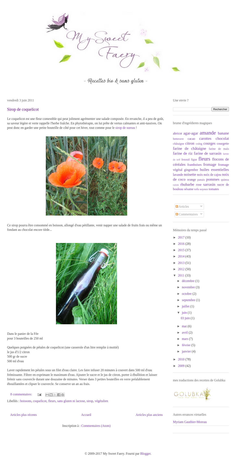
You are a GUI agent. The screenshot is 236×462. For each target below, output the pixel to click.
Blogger (145, 453)
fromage (209, 164)
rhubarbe (187, 184)
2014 (181, 256)
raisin (176, 184)
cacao (191, 138)
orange (191, 179)
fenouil (185, 159)
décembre (188, 281)
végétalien (101, 401)
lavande (178, 174)
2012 (181, 269)
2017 (181, 237)
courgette (223, 143)
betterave (178, 138)
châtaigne (178, 143)
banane (223, 133)
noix (200, 174)
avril (185, 332)
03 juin (186, 318)
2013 (181, 263)
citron (189, 143)
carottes (205, 138)
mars (185, 339)
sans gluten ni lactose (71, 401)
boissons (25, 401)
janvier (187, 351)
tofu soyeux (201, 189)
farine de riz (182, 153)
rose (199, 184)
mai (185, 326)
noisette (190, 174)
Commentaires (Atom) (95, 425)
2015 (181, 250)
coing (199, 143)
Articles (182, 206)
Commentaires (187, 214)
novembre (189, 287)
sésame (188, 189)
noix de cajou (212, 174)
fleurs (52, 401)
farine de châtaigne (189, 148)
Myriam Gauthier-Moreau (190, 422)
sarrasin (209, 184)
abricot (177, 133)
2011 (181, 275)
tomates (214, 189)
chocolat (222, 138)
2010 (181, 359)
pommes (212, 179)
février (186, 345)
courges (209, 143)
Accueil (86, 414)
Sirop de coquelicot (23, 109)
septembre (189, 300)
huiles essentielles (214, 169)
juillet (186, 306)
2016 (181, 243)
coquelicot (40, 401)
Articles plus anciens (149, 414)
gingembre (191, 169)
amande (208, 133)
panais (201, 179)
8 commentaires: (21, 394)
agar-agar (191, 133)
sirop (90, 401)
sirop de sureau (125, 127)
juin (185, 312)
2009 (181, 366)
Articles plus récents (23, 414)
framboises (194, 164)
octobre (187, 293)
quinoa (225, 179)
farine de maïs (219, 148)
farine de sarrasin (208, 153)
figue (194, 159)
